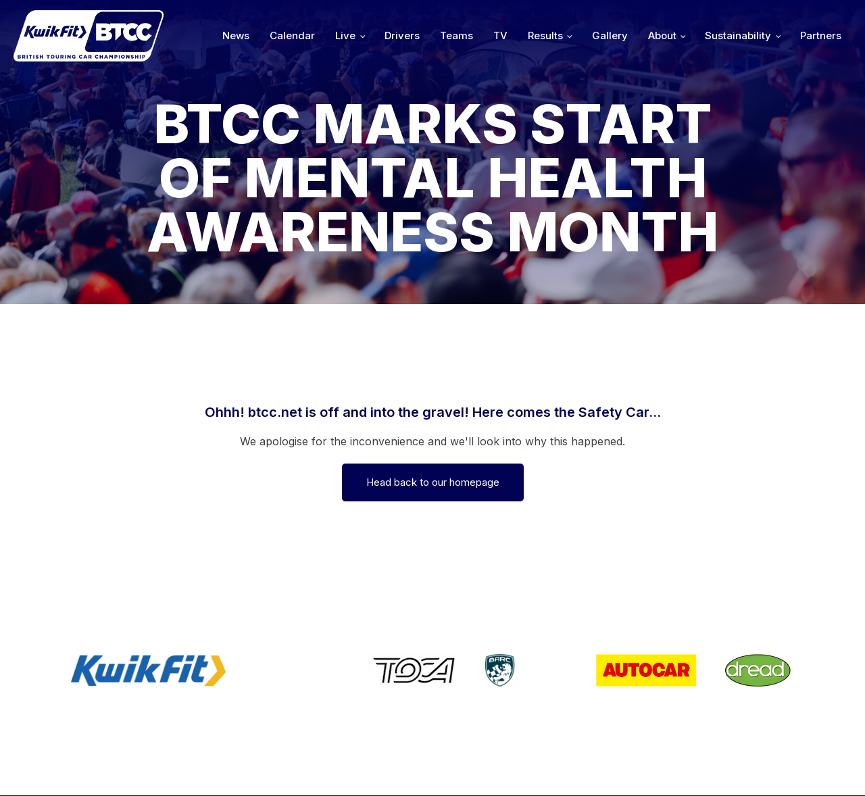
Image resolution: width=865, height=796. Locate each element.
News (235, 35)
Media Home (806, 766)
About (662, 35)
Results (545, 35)
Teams (456, 35)
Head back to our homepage (432, 482)
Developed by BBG (588, 766)
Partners (820, 35)
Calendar (292, 35)
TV (500, 35)
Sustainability (738, 35)
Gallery (610, 35)
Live (345, 35)
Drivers (402, 35)
